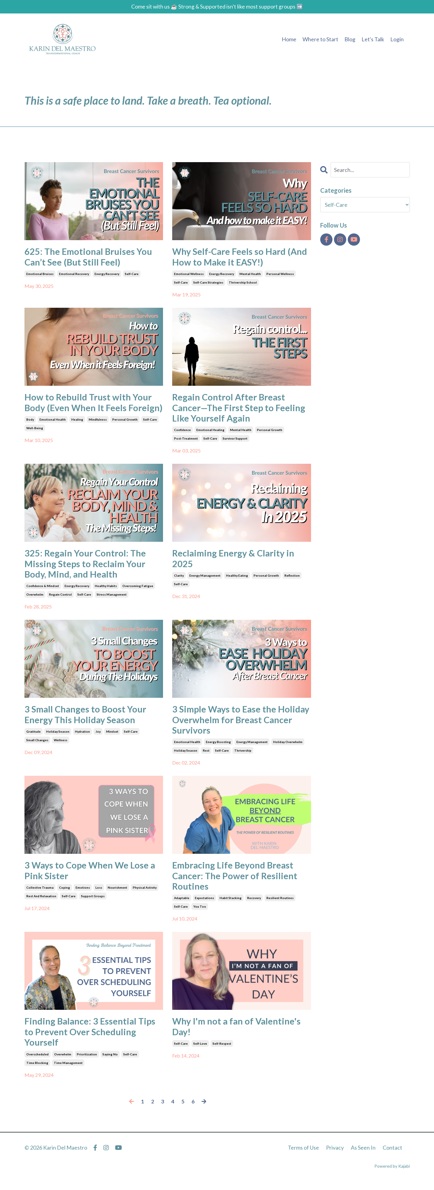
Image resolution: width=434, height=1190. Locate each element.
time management (68, 1071)
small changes (37, 745)
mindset (112, 736)
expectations (204, 905)
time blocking (37, 1071)
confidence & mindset (42, 590)
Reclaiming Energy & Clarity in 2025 (235, 561)
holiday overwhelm (287, 747)
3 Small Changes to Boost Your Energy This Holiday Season (87, 719)
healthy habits (106, 590)
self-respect (222, 1051)
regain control (60, 598)
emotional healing (210, 432)
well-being (34, 441)
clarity (179, 579)
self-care (132, 275)
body (30, 432)
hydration (82, 736)
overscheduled (37, 1062)
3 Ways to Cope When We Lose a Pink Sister (91, 876)
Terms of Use (303, 1155)
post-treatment (186, 441)
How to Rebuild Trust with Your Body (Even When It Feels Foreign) (89, 409)
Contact (392, 1155)
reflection (292, 579)
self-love (200, 1051)
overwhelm (34, 598)
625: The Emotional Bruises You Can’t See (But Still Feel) (90, 257)
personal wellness (280, 275)
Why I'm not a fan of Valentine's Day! (238, 1034)
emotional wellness (189, 275)
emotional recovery (74, 275)
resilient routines (280, 905)
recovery (254, 905)
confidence (182, 432)
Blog (349, 39)
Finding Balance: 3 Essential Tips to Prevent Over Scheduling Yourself (91, 1039)
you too (199, 913)
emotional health (52, 432)
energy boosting (218, 747)
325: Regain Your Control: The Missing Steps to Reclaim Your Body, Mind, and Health (87, 566)
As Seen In (363, 1155)
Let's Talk (373, 39)
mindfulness (98, 432)
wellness (60, 745)
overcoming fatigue (137, 590)
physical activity (145, 894)
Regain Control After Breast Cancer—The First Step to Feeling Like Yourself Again (240, 409)
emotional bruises (40, 275)
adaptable (181, 905)
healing (77, 432)
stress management (112, 598)
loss (98, 894)
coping (64, 894)
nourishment (117, 894)
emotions (83, 894)
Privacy (335, 1155)
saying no (110, 1062)
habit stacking (231, 905)
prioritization (87, 1062)
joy (98, 736)
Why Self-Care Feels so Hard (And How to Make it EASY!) (241, 257)
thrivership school (243, 283)
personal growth (125, 432)
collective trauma (40, 894)
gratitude (33, 736)
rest (206, 756)
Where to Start (320, 39)
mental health (250, 275)
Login (397, 39)
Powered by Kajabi (392, 1174)
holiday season (57, 736)
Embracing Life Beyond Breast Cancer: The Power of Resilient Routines (236, 881)
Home (289, 39)
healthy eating (237, 579)
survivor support (235, 441)
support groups (93, 902)
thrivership (242, 756)
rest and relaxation (41, 902)
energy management (205, 579)
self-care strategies (208, 283)
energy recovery (107, 275)
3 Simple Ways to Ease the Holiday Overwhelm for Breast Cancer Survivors (235, 724)
